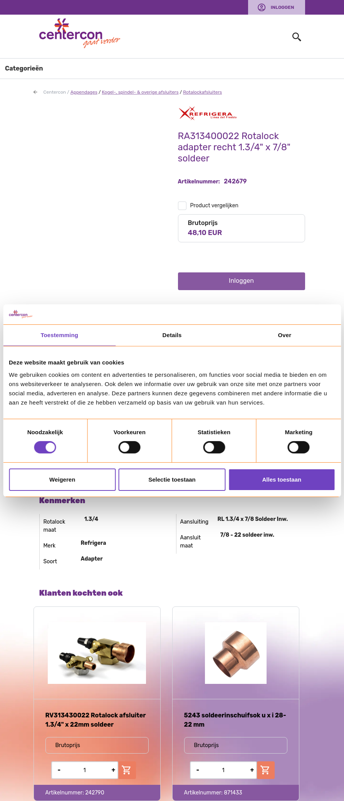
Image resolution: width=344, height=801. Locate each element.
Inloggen (282, 7)
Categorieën (24, 68)
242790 (94, 792)
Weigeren (62, 479)
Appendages (83, 92)
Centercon (55, 92)
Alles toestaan (281, 479)
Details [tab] (172, 335)
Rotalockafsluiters (202, 92)
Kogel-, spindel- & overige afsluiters (140, 92)
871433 (233, 792)
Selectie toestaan (172, 479)
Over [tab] (285, 335)
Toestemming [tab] (59, 335)
